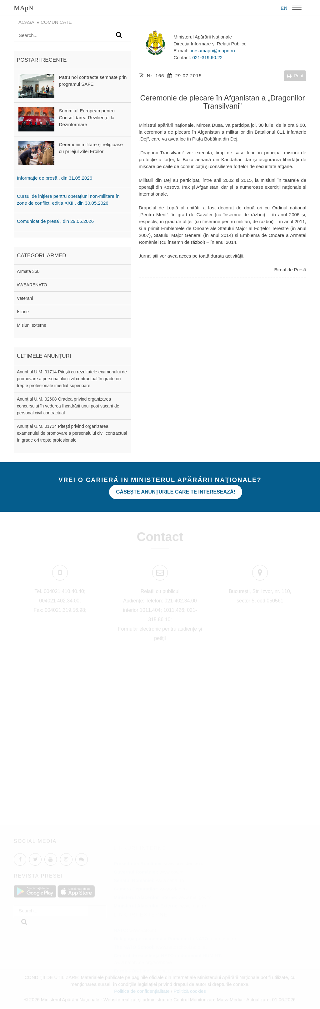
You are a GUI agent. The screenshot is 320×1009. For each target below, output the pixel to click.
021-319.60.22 (207, 57)
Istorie (23, 311)
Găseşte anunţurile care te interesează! (175, 491)
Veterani (25, 298)
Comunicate (56, 22)
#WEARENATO (32, 284)
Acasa (26, 22)
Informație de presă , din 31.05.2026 (54, 178)
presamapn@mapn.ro (212, 50)
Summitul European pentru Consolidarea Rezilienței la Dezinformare (87, 117)
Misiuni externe (31, 325)
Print (295, 75)
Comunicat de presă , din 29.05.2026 (55, 221)
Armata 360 (28, 271)
